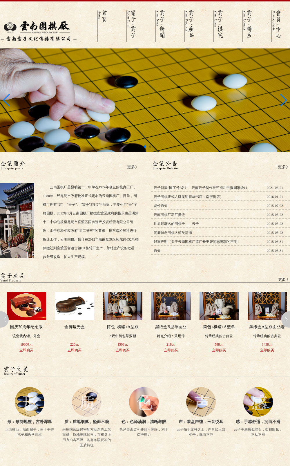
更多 (281, 280)
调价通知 (161, 206)
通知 (157, 251)
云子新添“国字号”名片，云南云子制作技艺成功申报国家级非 (200, 188)
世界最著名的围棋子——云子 (176, 224)
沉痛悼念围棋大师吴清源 (173, 233)
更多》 (133, 167)
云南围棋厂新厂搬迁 (169, 215)
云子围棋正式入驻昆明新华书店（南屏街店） (188, 197)
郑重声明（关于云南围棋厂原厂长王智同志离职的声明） (197, 242)
